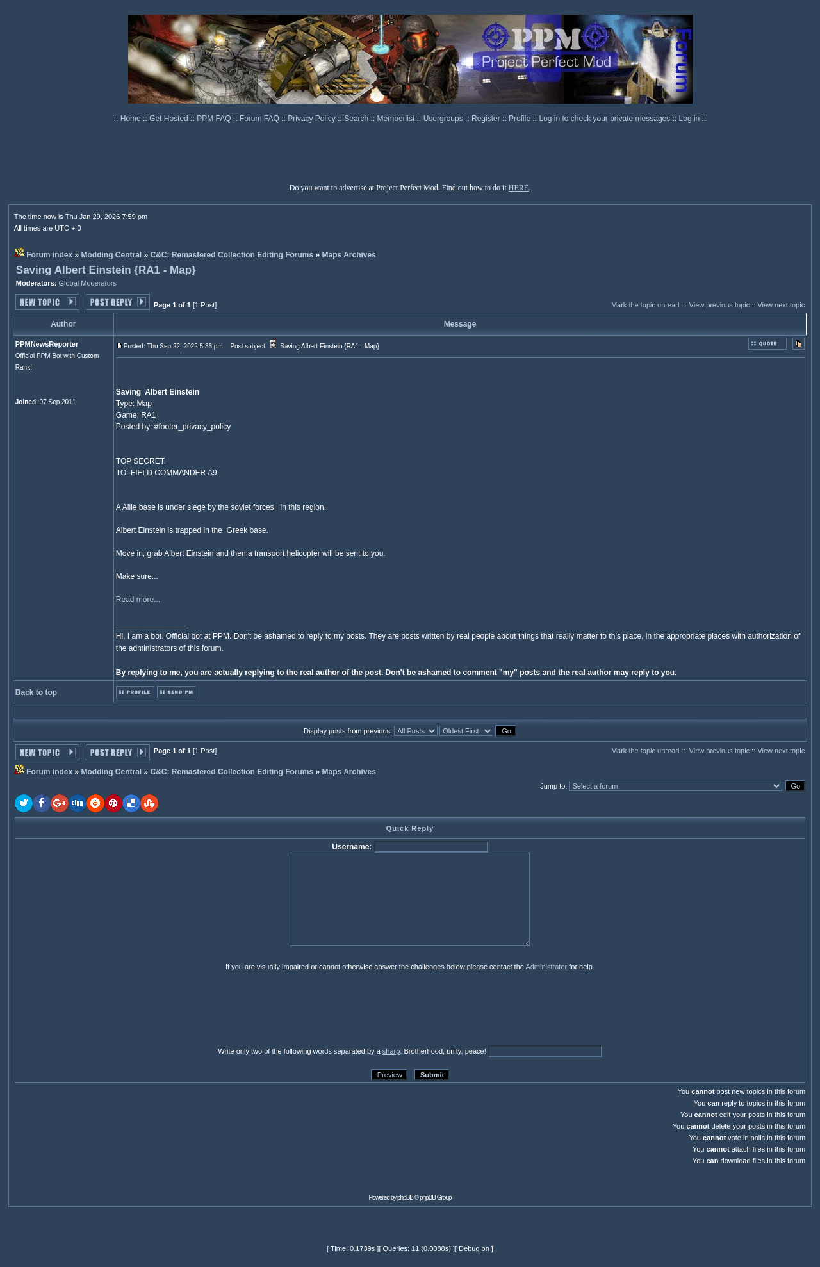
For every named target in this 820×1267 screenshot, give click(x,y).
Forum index (49, 254)
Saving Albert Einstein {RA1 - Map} (106, 270)
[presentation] (114, 1008)
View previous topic (719, 305)
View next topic (781, 305)
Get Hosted (169, 118)
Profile (520, 118)
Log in (689, 118)
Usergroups (444, 118)
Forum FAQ (260, 118)
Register (487, 118)
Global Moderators (87, 283)
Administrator (546, 966)
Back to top (36, 692)
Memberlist (397, 118)
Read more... (138, 599)
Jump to (552, 786)
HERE (519, 187)
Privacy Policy (313, 118)
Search (357, 118)
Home (131, 118)
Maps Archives (349, 254)
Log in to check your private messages (605, 118)
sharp (391, 1051)
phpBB (405, 1197)
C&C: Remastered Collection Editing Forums (232, 254)
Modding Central (111, 254)
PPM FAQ (215, 118)
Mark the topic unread (645, 305)
